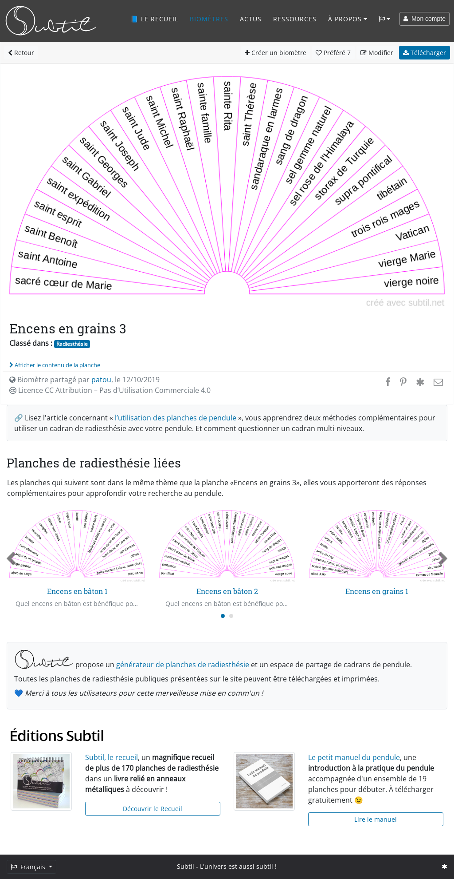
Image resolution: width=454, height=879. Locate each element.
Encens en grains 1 (376, 591)
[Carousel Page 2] (231, 616)
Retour (21, 52)
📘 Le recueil (154, 19)
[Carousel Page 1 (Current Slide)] (223, 616)
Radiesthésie (72, 344)
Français (29, 867)
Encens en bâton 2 (227, 591)
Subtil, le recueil (111, 757)
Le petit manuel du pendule (354, 757)
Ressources (295, 19)
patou (101, 379)
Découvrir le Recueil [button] (152, 808)
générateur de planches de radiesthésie (182, 664)
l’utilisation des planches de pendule (175, 418)
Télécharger (424, 52)
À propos (345, 19)
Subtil (185, 866)
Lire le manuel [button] (375, 819)
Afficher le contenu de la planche (54, 365)
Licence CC (110, 390)
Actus (251, 19)
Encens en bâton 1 (77, 591)
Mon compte (424, 18)
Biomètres (209, 19)
